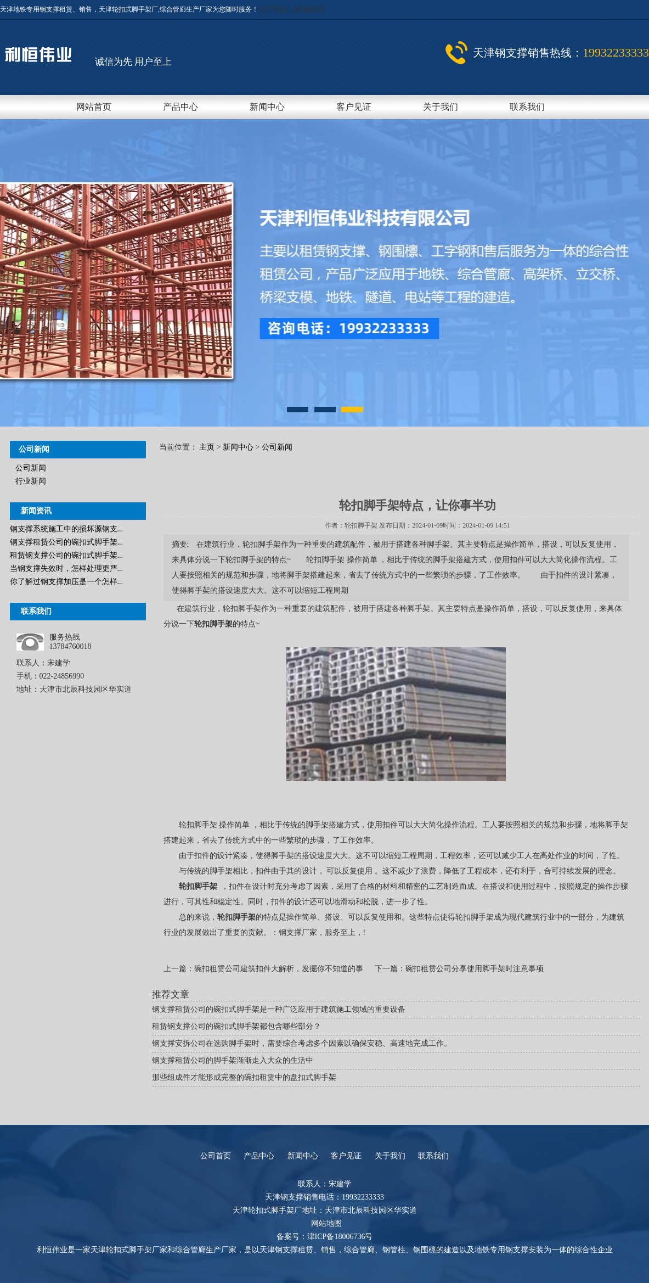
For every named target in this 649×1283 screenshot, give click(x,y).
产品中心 (180, 106)
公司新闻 (30, 468)
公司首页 (215, 1156)
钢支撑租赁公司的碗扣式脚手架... (66, 542)
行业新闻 (30, 481)
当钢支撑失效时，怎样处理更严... (66, 568)
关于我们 (274, 9)
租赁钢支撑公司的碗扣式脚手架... (66, 555)
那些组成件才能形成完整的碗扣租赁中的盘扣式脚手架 (244, 1077)
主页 (207, 447)
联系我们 (310, 9)
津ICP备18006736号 (340, 1236)
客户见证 (353, 106)
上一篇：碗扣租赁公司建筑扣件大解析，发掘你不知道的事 (264, 969)
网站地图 (326, 1223)
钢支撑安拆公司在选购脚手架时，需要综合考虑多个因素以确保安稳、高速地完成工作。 (302, 1043)
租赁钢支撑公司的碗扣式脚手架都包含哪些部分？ (236, 1026)
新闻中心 (267, 106)
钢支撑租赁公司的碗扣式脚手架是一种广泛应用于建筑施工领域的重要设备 (278, 1009)
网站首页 (93, 106)
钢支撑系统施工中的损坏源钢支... (66, 529)
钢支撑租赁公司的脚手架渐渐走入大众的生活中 (232, 1060)
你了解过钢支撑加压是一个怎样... (66, 582)
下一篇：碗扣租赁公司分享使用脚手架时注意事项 (459, 969)
